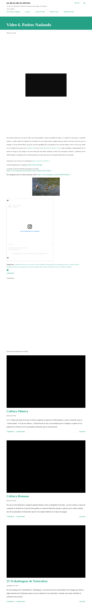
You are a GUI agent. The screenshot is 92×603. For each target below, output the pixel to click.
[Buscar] (76, 3)
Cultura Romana (18, 496)
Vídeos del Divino (66, 267)
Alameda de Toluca (20, 264)
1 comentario (20, 431)
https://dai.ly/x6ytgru (35, 165)
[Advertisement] (46, 336)
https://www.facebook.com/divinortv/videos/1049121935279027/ (29, 171)
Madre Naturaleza (13, 267)
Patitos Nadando (33, 267)
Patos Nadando (49, 267)
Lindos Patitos (74, 264)
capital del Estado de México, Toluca (50, 148)
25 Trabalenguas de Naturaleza (27, 581)
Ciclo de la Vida (33, 264)
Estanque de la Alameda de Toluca (57, 264)
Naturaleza (24, 267)
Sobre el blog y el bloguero (13, 11)
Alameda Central (31, 148)
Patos (41, 267)
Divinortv (42, 264)
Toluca (57, 267)
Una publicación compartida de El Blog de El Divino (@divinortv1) (29, 253)
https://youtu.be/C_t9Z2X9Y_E (41, 161)
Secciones (27, 11)
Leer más (82, 431)
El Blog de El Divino (18, 3)
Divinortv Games (54, 11)
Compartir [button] (10, 273)
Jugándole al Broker (69, 11)
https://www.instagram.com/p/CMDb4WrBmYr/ (54, 175)
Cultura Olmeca (17, 411)
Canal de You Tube (40, 11)
